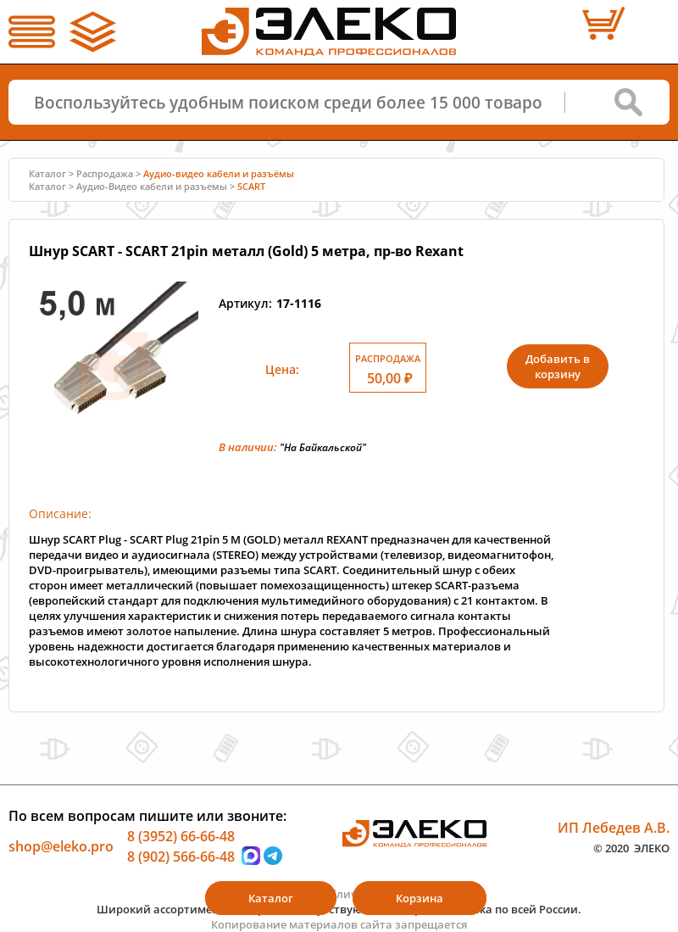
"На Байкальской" (323, 447)
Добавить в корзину (557, 366)
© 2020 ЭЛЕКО (631, 847)
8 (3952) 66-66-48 (181, 836)
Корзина (419, 898)
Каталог (47, 173)
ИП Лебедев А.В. (614, 827)
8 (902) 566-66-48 (181, 855)
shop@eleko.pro (61, 846)
